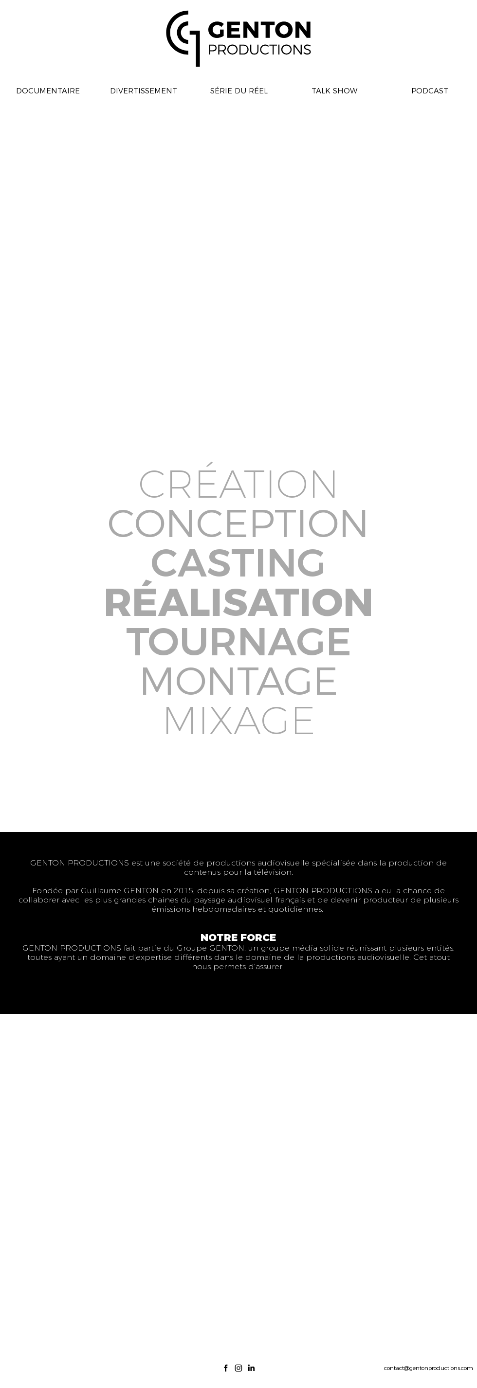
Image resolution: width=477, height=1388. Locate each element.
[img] (24, 784)
